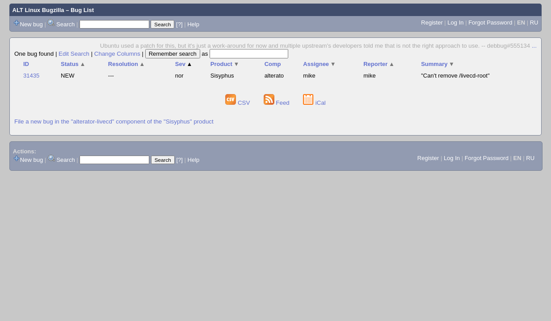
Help (193, 24)
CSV (238, 102)
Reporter (379, 64)
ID (26, 64)
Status (73, 64)
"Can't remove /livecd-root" (455, 75)
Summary (437, 64)
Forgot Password (490, 22)
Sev (184, 64)
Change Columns (117, 53)
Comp (273, 64)
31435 (31, 75)
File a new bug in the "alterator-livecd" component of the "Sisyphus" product (114, 121)
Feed (277, 102)
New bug (31, 24)
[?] (179, 24)
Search (65, 24)
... (534, 45)
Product (225, 64)
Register (431, 22)
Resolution (126, 64)
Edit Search (74, 53)
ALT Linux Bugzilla (38, 10)
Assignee (319, 64)
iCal (314, 102)
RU (534, 22)
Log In (455, 22)
